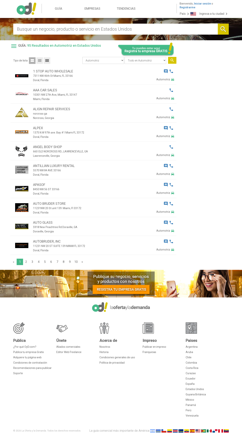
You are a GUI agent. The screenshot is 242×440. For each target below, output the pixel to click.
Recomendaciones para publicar (32, 367)
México (190, 399)
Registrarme (187, 7)
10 (76, 262)
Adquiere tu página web (27, 357)
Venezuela (192, 415)
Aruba (189, 352)
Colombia (191, 362)
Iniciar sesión (202, 3)
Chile (189, 357)
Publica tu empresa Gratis (28, 352)
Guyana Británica (196, 394)
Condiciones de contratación (30, 362)
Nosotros (104, 346)
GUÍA (58, 8)
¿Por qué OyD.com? (24, 346)
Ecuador (190, 378)
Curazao (191, 373)
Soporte (18, 373)
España (190, 383)
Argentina (192, 346)
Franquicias (149, 352)
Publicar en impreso (154, 346)
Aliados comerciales (68, 346)
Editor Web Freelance (68, 352)
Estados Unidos (195, 389)
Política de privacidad (112, 362)
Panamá (191, 405)
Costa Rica (192, 367)
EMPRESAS (92, 8)
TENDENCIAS (126, 8)
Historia (104, 352)
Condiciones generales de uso (117, 357)
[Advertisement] (204, 118)
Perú (188, 410)
